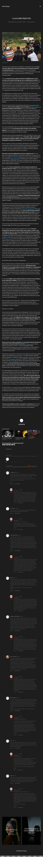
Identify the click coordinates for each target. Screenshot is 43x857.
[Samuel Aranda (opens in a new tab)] (33, 105)
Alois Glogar (6, 6)
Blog (11, 22)
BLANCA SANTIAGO (14, 616)
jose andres (21, 520)
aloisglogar (16, 489)
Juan (19, 755)
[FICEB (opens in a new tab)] (38, 208)
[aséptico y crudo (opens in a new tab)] (34, 107)
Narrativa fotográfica (17, 22)
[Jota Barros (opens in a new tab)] (30, 235)
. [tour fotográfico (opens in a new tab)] (14, 359)
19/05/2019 (8, 449)
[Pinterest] (11, 444)
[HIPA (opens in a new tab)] (36, 354)
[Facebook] (3, 444)
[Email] (12, 444)
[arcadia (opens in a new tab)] (26, 71)
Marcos (12, 577)
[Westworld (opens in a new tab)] (30, 344)
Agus (20, 790)
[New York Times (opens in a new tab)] (12, 113)
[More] (14, 444)
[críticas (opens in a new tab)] (35, 113)
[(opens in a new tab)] (18, 225)
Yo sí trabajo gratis (31, 437)
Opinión (24, 22)
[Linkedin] (9, 444)
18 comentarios (31, 22)
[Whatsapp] (6, 444)
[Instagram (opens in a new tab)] (8, 238)
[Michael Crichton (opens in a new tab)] (16, 347)
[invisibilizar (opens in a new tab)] (35, 155)
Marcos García (21, 717)
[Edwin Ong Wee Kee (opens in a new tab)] (28, 357)
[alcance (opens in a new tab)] (21, 387)
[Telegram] (8, 444)
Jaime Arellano (13, 656)
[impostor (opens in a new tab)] (11, 295)
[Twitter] (4, 444)
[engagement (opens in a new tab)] (13, 387)
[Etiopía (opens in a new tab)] (24, 208)
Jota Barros (12, 472)
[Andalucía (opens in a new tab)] (30, 208)
